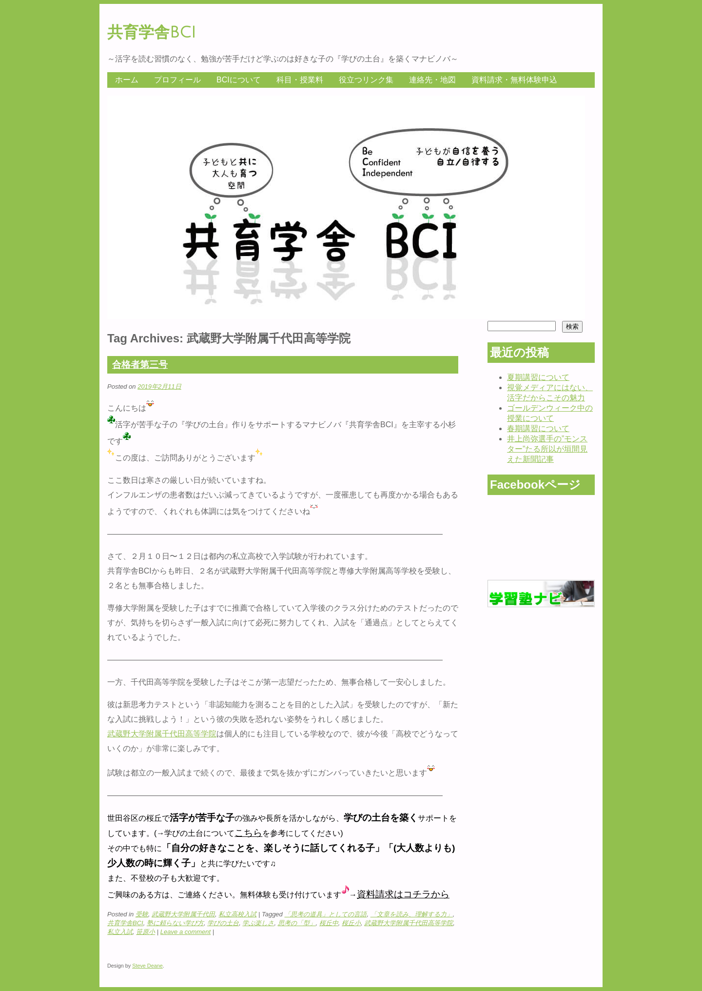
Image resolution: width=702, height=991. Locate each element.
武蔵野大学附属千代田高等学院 (161, 734)
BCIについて (238, 80)
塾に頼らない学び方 (175, 923)
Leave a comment (185, 931)
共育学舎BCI (151, 32)
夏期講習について (538, 377)
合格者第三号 (140, 364)
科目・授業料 (299, 80)
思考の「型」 (297, 923)
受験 (142, 914)
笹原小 (145, 931)
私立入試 (120, 931)
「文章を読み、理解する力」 (411, 914)
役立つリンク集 (366, 80)
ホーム (126, 80)
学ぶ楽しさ (258, 923)
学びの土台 (223, 923)
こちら (248, 833)
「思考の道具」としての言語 (325, 914)
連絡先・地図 (432, 80)
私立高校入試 (237, 914)
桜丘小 (351, 923)
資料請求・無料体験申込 (514, 80)
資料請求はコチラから (403, 894)
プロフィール (177, 80)
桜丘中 (328, 923)
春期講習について (538, 428)
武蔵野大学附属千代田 (183, 914)
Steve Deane (147, 966)
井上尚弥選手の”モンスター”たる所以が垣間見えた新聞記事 (547, 449)
